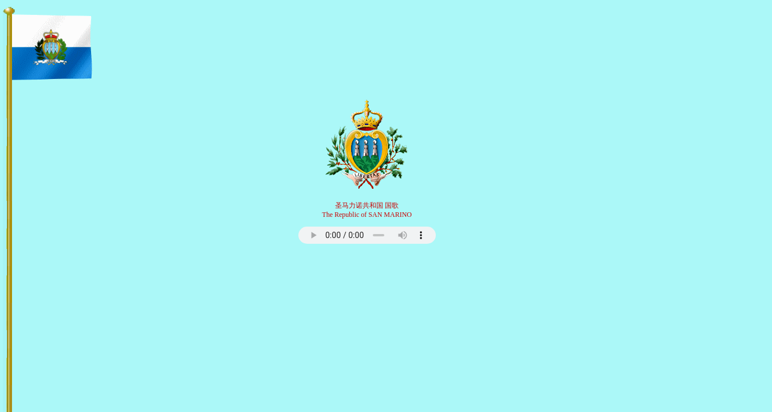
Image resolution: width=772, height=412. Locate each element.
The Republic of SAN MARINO (367, 215)
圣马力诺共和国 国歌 (367, 205)
